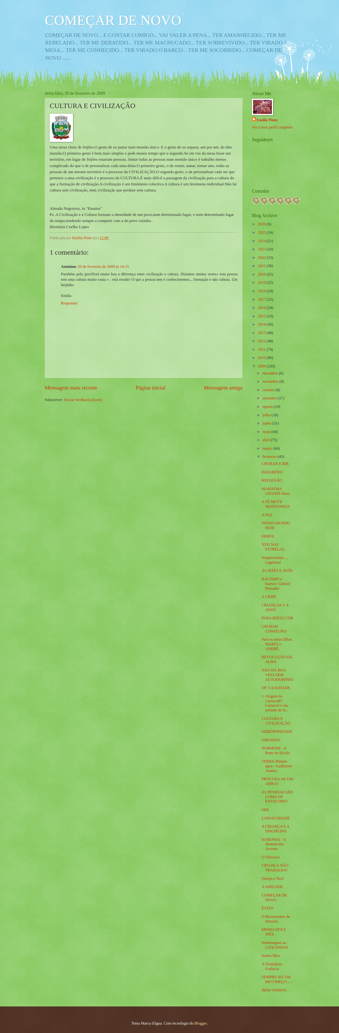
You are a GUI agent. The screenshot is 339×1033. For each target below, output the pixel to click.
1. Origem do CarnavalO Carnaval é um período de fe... (275, 703)
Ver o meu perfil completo (272, 127)
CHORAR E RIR (275, 463)
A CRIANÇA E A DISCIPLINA (275, 828)
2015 (262, 316)
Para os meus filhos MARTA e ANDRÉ (277, 644)
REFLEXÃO (272, 480)
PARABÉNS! (272, 472)
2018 (262, 291)
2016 (262, 307)
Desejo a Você (273, 878)
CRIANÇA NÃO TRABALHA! (275, 867)
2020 (262, 274)
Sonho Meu (271, 955)
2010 (262, 357)
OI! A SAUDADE (276, 688)
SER (265, 809)
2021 (262, 266)
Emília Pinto (267, 120)
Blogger (200, 1023)
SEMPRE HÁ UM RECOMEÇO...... (277, 979)
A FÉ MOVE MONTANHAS (276, 504)
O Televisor (271, 857)
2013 (262, 333)
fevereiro (270, 456)
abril (266, 440)
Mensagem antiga (223, 388)
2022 (262, 257)
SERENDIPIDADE (277, 731)
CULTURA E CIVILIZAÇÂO (276, 720)
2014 (262, 324)
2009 (262, 366)
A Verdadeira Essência (272, 966)
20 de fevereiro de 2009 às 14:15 (103, 266)
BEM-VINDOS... (275, 990)
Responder (69, 303)
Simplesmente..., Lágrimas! (274, 560)
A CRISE (269, 596)
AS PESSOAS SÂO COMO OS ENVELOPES (277, 797)
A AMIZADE (272, 887)
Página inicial (151, 388)
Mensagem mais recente (71, 388)
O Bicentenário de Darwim (276, 919)
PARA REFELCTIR (277, 618)
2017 (262, 299)
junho (267, 423)
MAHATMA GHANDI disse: (276, 491)
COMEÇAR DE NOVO (113, 20)
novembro (270, 381)
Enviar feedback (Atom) (83, 400)
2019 (262, 282)
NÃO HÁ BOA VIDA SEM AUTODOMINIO (277, 675)
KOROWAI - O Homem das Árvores (274, 844)
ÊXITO (267, 908)
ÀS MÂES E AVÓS (277, 570)
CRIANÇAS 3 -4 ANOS (275, 607)
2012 (262, 341)
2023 (262, 249)
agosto (268, 406)
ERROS (268, 536)
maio (266, 431)
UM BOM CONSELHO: (274, 628)
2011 (262, 349)
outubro (269, 390)
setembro (270, 398)
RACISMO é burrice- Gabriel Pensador (276, 584)
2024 (262, 241)
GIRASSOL (271, 740)
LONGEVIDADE (276, 818)
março (267, 448)
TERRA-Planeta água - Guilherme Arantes (277, 766)
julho (266, 415)
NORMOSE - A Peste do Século (276, 750)
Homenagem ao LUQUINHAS (275, 945)
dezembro (270, 373)
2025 (262, 232)
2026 (262, 224)
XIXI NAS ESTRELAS (273, 546)
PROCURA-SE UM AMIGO (277, 781)
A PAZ (267, 515)
